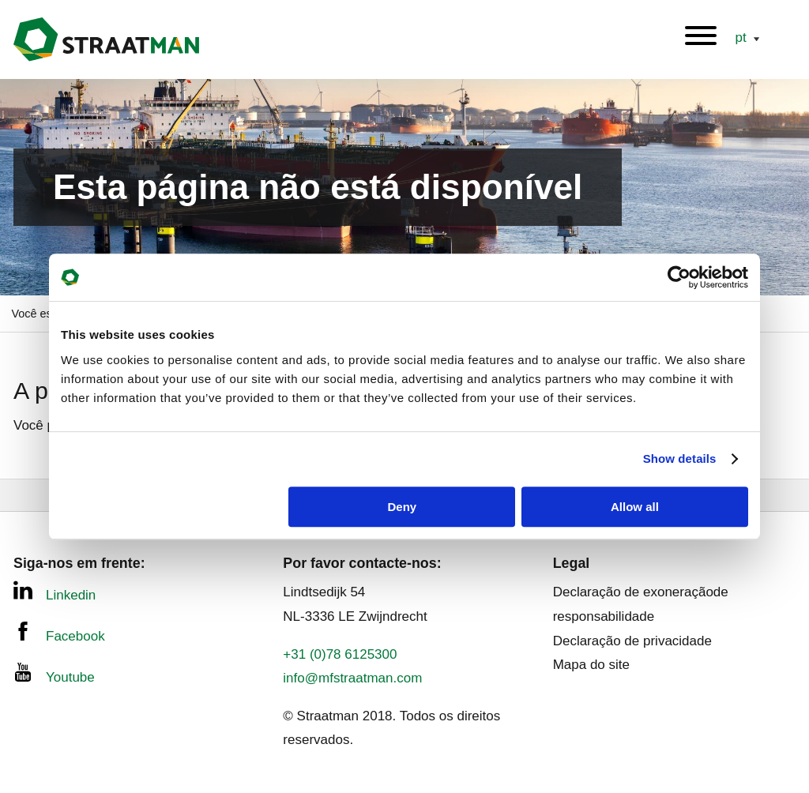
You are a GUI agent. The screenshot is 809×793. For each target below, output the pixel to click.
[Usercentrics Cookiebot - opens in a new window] (679, 277)
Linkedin (54, 592)
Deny (402, 506)
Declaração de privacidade (632, 640)
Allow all (635, 506)
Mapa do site (591, 664)
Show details (680, 458)
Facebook (59, 633)
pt (742, 37)
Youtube (54, 674)
